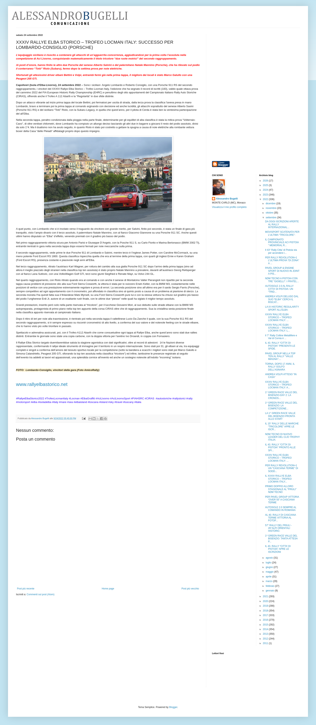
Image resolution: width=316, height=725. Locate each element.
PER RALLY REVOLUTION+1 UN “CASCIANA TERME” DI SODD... (281, 468)
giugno (269, 567)
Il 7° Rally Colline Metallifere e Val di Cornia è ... (281, 337)
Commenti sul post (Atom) (40, 594)
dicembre (271, 203)
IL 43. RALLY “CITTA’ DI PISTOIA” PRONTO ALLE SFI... (280, 447)
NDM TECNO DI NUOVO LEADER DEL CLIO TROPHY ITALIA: (282, 437)
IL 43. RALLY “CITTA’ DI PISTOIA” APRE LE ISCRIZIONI (278, 549)
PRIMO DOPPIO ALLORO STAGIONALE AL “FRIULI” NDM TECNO (280, 489)
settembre (271, 217)
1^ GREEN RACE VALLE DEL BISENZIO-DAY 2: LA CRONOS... (281, 395)
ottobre (270, 212)
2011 (266, 643)
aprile (269, 576)
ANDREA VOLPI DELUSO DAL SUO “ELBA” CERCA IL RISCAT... (281, 299)
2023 (266, 194)
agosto (269, 557)
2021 (266, 596)
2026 (266, 180)
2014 (266, 629)
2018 (266, 610)
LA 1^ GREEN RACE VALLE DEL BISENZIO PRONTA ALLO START (280, 416)
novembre (271, 208)
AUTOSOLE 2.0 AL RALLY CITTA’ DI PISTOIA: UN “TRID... (279, 289)
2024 (266, 189)
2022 (266, 199)
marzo (269, 581)
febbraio (270, 586)
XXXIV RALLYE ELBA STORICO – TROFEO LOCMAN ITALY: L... (278, 327)
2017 (266, 615)
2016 (266, 619)
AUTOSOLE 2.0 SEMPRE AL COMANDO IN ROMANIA (280, 509)
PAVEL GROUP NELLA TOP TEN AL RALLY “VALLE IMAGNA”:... (280, 356)
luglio (269, 562)
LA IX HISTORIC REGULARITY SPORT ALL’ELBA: (282, 308)
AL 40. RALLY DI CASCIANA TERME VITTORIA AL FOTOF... (280, 518)
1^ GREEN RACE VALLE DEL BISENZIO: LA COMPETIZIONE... (281, 405)
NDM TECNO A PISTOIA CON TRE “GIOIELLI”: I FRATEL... (282, 280)
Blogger (173, 707)
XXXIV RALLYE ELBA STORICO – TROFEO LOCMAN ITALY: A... (278, 385)
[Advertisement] (108, 557)
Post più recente (25, 588)
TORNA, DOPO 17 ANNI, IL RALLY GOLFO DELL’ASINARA (280, 366)
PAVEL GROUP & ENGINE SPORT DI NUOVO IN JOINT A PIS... (282, 271)
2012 (266, 638)
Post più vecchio (190, 588)
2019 (266, 605)
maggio (270, 571)
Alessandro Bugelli (227, 198)
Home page (108, 588)
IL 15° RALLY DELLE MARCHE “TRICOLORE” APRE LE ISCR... (282, 426)
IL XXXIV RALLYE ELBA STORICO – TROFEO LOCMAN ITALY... (278, 478)
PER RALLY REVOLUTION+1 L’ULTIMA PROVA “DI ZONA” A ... (282, 260)
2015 (266, 624)
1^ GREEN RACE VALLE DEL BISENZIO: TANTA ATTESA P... (281, 538)
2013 (266, 633)
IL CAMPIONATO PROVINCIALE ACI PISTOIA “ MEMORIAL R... (282, 242)
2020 (266, 601)
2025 (266, 185)
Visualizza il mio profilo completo (229, 207)
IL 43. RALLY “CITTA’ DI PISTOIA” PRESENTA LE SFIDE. (280, 345)
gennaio (270, 590)
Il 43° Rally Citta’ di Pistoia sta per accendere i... (281, 251)
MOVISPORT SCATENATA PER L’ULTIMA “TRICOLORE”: (282, 233)
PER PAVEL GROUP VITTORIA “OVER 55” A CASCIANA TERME (282, 499)
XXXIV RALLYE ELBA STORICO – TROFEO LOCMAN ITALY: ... (278, 317)
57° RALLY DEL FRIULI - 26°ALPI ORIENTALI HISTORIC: (278, 528)
